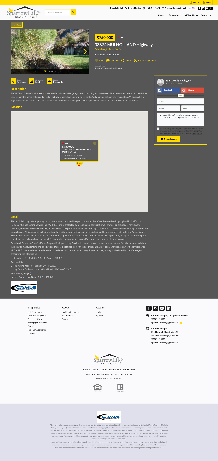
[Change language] (193, 8)
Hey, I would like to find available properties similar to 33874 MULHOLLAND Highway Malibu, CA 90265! (180, 119)
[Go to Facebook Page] (199, 8)
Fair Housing (129, 369)
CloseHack (116, 378)
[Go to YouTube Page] (207, 8)
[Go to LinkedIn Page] (211, 8)
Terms (194, 133)
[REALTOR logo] (121, 388)
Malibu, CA (103, 49)
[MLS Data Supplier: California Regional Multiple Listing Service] (109, 417)
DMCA (103, 369)
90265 (116, 49)
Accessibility (115, 369)
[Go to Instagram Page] (203, 8)
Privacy (199, 133)
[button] (73, 12)
